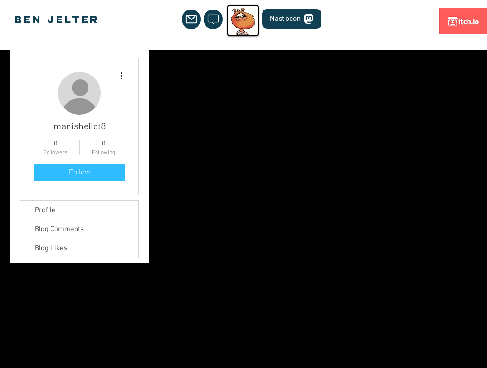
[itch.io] (463, 21)
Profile (45, 210)
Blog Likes (51, 248)
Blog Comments (59, 229)
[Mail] (191, 19)
